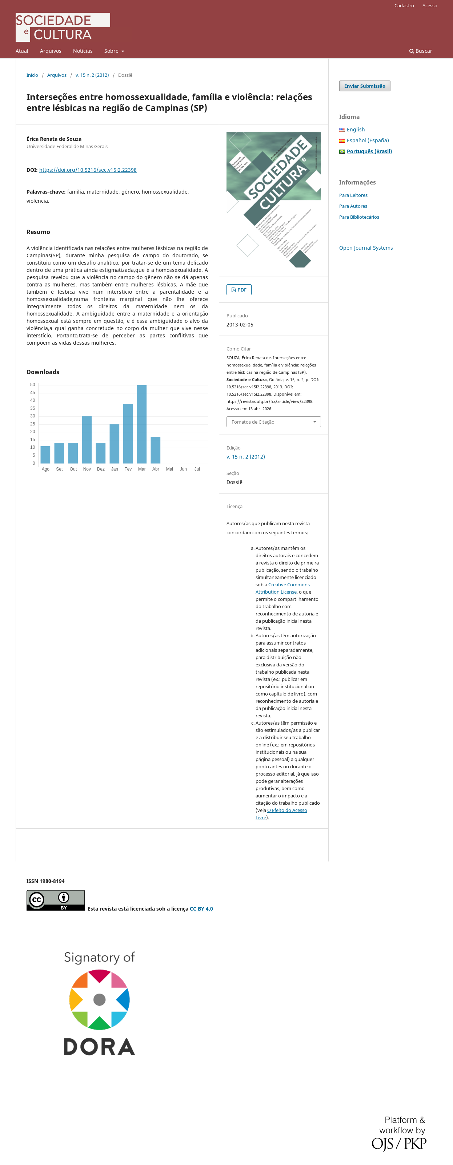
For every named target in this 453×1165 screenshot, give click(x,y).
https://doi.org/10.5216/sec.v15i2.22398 (88, 169)
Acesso (429, 5)
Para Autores (353, 206)
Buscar (420, 50)
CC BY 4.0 (201, 908)
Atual (22, 50)
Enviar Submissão (364, 86)
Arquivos (50, 50)
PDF (241, 289)
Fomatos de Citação (253, 422)
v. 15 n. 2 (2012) (92, 75)
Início (32, 75)
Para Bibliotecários (359, 217)
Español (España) (368, 140)
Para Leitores (353, 195)
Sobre (112, 50)
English (356, 129)
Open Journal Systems (366, 247)
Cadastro (404, 5)
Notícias (83, 50)
